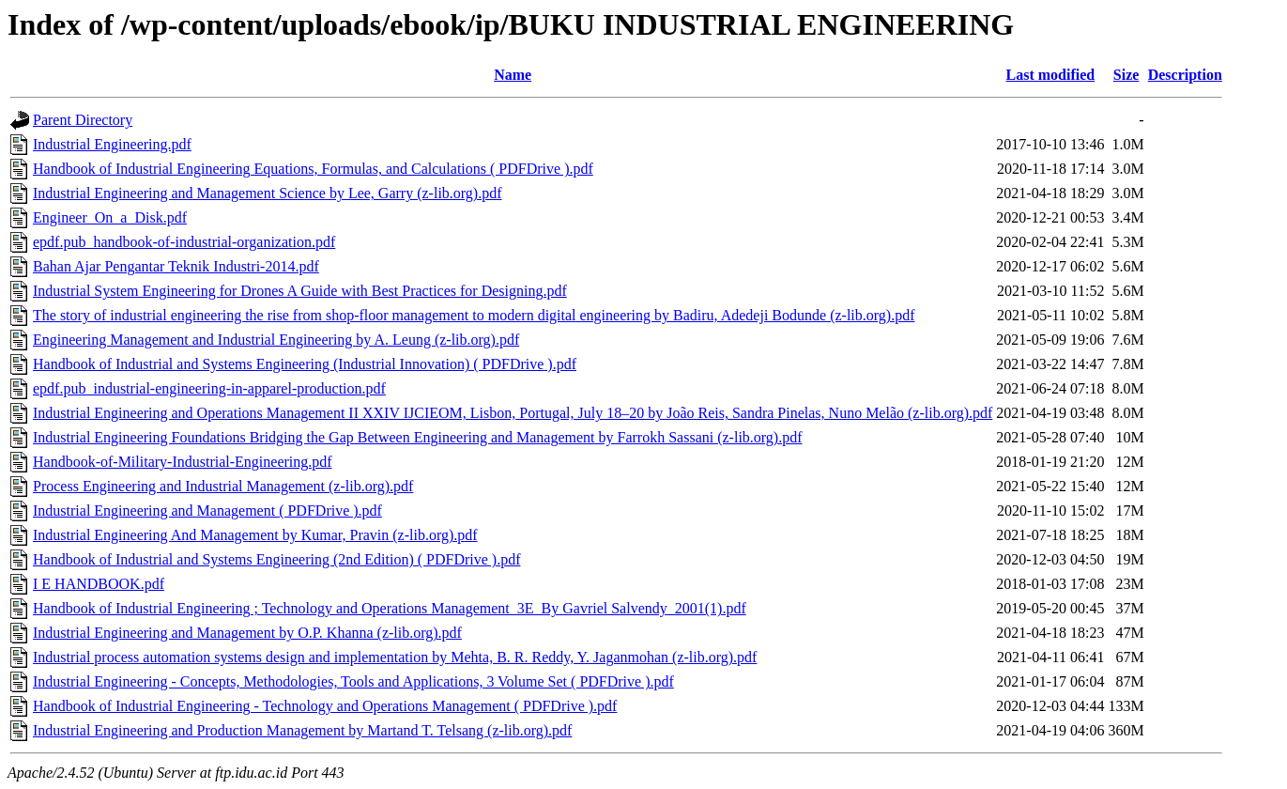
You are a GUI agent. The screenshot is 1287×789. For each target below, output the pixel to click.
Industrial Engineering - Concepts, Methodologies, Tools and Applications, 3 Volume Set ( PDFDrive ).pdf (353, 681)
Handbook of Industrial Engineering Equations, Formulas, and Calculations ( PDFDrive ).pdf (313, 169)
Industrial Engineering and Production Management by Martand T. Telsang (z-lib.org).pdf (302, 730)
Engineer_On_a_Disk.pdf (110, 217)
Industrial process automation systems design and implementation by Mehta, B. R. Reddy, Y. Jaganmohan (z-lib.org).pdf (395, 657)
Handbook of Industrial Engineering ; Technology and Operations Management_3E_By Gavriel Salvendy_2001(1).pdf (389, 608)
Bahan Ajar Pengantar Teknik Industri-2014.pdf (176, 266)
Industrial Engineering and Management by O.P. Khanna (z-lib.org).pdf (247, 633)
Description (1185, 75)
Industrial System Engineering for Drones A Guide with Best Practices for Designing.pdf (300, 291)
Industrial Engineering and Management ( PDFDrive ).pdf (207, 510)
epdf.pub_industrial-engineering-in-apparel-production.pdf (209, 388)
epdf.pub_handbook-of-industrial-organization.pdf (184, 242)
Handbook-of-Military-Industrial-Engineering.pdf (182, 462)
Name (512, 75)
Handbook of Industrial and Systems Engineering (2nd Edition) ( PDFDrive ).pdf (276, 559)
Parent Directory (82, 120)
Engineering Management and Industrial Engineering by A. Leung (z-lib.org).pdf (276, 340)
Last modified (1050, 75)
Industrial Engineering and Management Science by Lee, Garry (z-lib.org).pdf (267, 193)
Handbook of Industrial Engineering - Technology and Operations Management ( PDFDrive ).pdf (325, 706)
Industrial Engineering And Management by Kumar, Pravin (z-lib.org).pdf (255, 535)
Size (1126, 75)
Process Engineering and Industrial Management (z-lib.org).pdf (223, 486)
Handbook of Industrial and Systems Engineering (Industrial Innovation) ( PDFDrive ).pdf (304, 364)
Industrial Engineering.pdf (112, 144)
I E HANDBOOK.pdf (98, 584)
